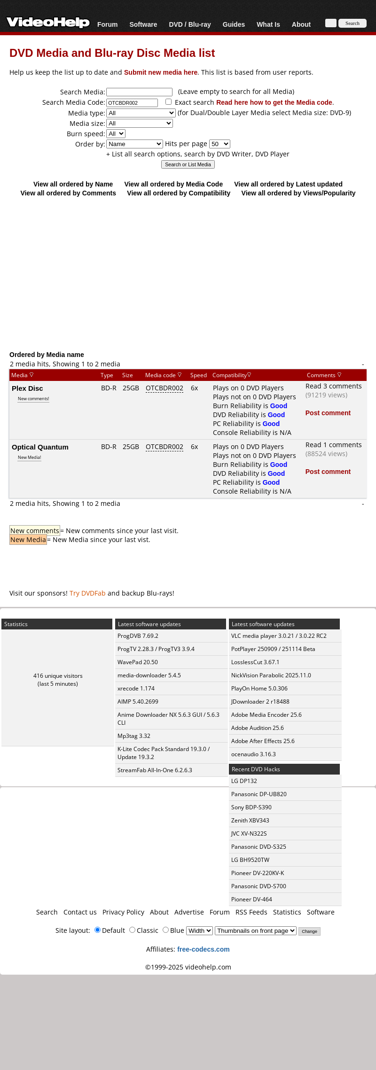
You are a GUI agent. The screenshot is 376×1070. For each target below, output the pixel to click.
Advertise (189, 911)
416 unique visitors (58, 676)
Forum (107, 24)
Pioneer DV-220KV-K (257, 873)
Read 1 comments (334, 444)
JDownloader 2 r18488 (260, 702)
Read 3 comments (334, 385)
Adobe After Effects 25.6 (263, 741)
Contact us (80, 911)
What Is (268, 24)
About (301, 24)
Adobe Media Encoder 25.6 (266, 715)
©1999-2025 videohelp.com (188, 966)
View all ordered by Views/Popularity (299, 192)
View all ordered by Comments (68, 192)
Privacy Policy (123, 911)
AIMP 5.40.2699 (138, 702)
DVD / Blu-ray (190, 24)
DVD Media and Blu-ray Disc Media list (112, 52)
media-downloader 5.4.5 (149, 675)
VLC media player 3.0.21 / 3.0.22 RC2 (279, 636)
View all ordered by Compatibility (178, 192)
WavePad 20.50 (138, 662)
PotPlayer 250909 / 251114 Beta (273, 649)
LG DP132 (244, 781)
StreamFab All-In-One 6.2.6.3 (155, 770)
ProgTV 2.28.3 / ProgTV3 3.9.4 (156, 649)
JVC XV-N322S (249, 833)
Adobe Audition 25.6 (257, 728)
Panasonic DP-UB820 (259, 794)
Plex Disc (27, 388)
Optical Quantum (40, 446)
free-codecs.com (203, 949)
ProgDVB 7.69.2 (138, 636)
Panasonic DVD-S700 (258, 886)
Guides (234, 24)
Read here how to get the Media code (274, 102)
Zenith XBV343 (250, 820)
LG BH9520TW (250, 860)
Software (143, 24)
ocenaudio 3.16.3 (253, 754)
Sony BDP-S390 (251, 807)
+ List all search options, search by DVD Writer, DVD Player (198, 153)
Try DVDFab (88, 593)
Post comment (328, 412)
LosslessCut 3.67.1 (255, 662)
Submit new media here (160, 72)
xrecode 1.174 (136, 688)
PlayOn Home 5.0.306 (259, 688)
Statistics (287, 911)
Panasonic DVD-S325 (258, 847)
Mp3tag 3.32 (134, 736)
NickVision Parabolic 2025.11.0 (271, 675)
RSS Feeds (251, 911)
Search (47, 911)
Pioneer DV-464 (251, 899)
